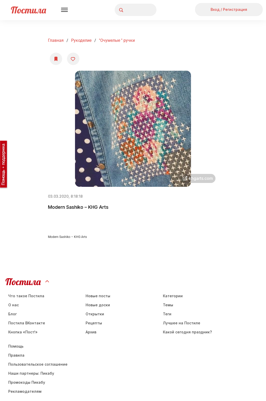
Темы (168, 305)
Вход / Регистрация (229, 9)
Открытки (95, 314)
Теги (167, 314)
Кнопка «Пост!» (23, 332)
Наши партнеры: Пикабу (31, 373)
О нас (13, 305)
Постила (28, 10)
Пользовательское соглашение (38, 364)
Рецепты (94, 323)
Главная (56, 40)
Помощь (15, 346)
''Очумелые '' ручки (117, 40)
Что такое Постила (26, 296)
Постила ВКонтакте (26, 323)
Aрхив (91, 332)
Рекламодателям (24, 391)
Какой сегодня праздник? (187, 332)
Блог (12, 314)
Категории (173, 296)
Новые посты (98, 296)
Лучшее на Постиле (181, 323)
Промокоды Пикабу (26, 382)
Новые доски (98, 305)
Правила (16, 355)
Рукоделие (81, 40)
